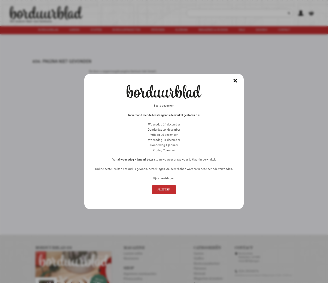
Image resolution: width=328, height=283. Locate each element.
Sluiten (164, 189)
